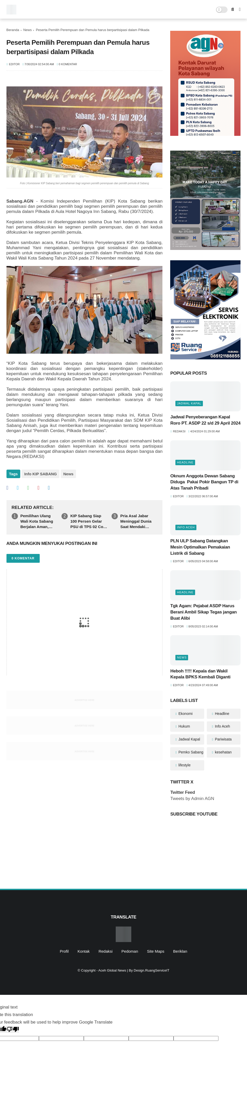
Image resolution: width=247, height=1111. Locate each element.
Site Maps (155, 951)
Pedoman (129, 951)
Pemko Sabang (190, 752)
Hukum (183, 726)
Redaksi (106, 951)
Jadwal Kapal (189, 403)
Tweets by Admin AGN (192, 798)
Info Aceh (186, 527)
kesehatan (223, 752)
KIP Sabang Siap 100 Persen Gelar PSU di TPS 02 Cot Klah (87, 521)
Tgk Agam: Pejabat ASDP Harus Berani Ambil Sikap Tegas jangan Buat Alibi (203, 612)
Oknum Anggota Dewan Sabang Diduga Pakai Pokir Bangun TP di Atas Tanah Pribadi (204, 482)
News (27, 30)
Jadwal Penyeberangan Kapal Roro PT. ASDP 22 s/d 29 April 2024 (205, 420)
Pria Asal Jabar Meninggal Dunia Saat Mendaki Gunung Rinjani (136, 521)
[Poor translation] (12, 1029)
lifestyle (184, 765)
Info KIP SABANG (40, 474)
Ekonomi (185, 714)
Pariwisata (222, 739)
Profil (64, 951)
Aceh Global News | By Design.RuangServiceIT (133, 970)
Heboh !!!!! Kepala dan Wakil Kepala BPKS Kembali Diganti (200, 674)
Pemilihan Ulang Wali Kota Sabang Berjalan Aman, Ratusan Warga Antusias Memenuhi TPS (38, 521)
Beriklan (180, 951)
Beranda (12, 30)
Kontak (84, 951)
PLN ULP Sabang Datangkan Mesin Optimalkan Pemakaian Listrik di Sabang (200, 547)
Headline (185, 462)
